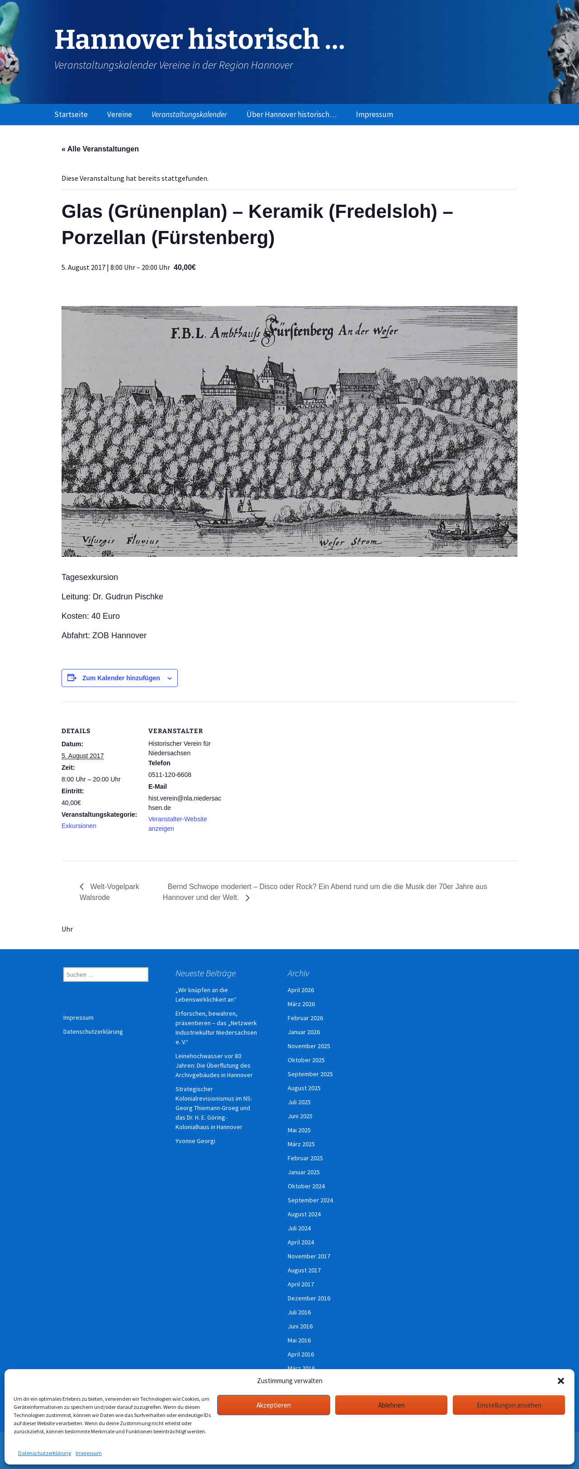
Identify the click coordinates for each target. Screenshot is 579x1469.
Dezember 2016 (309, 1298)
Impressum (89, 1453)
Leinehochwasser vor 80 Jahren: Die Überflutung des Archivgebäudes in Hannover (214, 1065)
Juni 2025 (300, 1116)
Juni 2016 (300, 1326)
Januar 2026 (304, 1032)
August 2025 (304, 1088)
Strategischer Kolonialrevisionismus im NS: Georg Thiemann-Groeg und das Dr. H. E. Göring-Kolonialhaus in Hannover (214, 1108)
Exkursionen (79, 825)
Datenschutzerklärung (44, 1453)
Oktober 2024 (306, 1186)
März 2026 (301, 1004)
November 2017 (309, 1256)
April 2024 (301, 1242)
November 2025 (309, 1046)
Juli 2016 (299, 1312)
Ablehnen (391, 1405)
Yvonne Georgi (195, 1141)
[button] (560, 1380)
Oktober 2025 (306, 1060)
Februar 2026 (305, 1018)
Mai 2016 (299, 1340)
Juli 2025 (299, 1102)
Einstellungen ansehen (509, 1405)
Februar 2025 (305, 1158)
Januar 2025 (304, 1172)
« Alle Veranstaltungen (100, 149)
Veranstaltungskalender (189, 114)
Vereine (119, 114)
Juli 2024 (299, 1228)
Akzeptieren (273, 1405)
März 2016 (301, 1368)
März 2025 (301, 1144)
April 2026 (301, 990)
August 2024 (304, 1214)
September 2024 (310, 1200)
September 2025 (310, 1074)
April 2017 (301, 1284)
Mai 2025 (299, 1130)
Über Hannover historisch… (292, 114)
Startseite (71, 114)
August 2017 (304, 1270)
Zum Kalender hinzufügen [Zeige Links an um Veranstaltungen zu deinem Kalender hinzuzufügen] (121, 678)
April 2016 (301, 1354)
